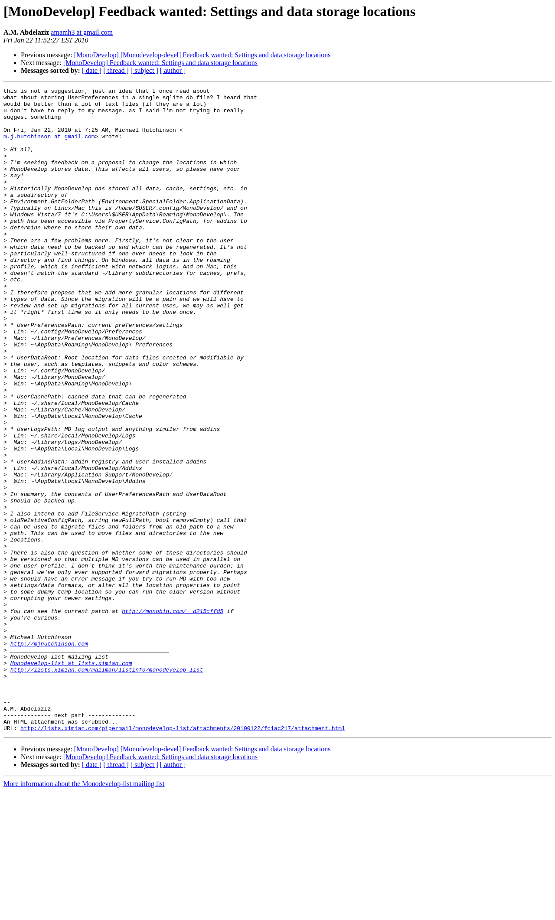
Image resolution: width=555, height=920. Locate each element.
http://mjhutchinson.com (49, 755)
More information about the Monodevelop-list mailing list (84, 912)
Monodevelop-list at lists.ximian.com (71, 779)
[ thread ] (116, 70)
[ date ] (91, 70)
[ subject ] (144, 70)
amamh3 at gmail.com (82, 32)
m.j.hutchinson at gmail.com (49, 146)
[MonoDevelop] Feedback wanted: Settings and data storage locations (160, 62)
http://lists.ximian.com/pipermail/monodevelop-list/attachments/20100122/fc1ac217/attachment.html (182, 857)
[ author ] (173, 70)
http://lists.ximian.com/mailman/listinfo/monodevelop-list (106, 786)
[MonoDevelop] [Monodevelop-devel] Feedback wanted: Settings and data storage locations (202, 55)
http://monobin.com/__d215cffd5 (172, 716)
